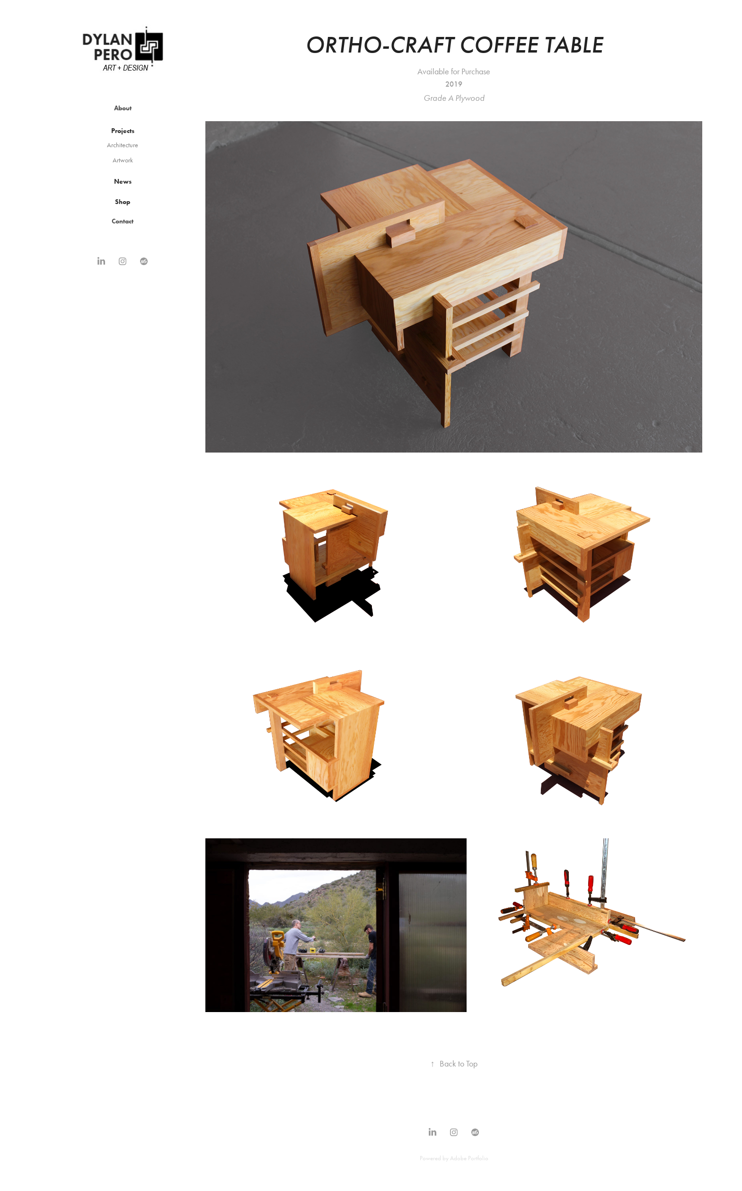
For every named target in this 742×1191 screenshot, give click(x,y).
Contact (122, 221)
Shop (122, 202)
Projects (122, 131)
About (123, 108)
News (123, 182)
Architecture (122, 145)
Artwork (123, 160)
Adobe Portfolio (469, 1158)
